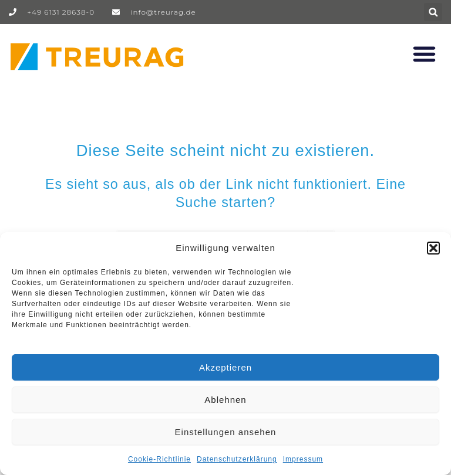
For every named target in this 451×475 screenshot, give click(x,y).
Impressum (303, 459)
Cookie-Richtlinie (159, 459)
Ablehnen (225, 400)
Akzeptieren (225, 367)
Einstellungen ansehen (226, 432)
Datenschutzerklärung (237, 459)
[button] (433, 248)
